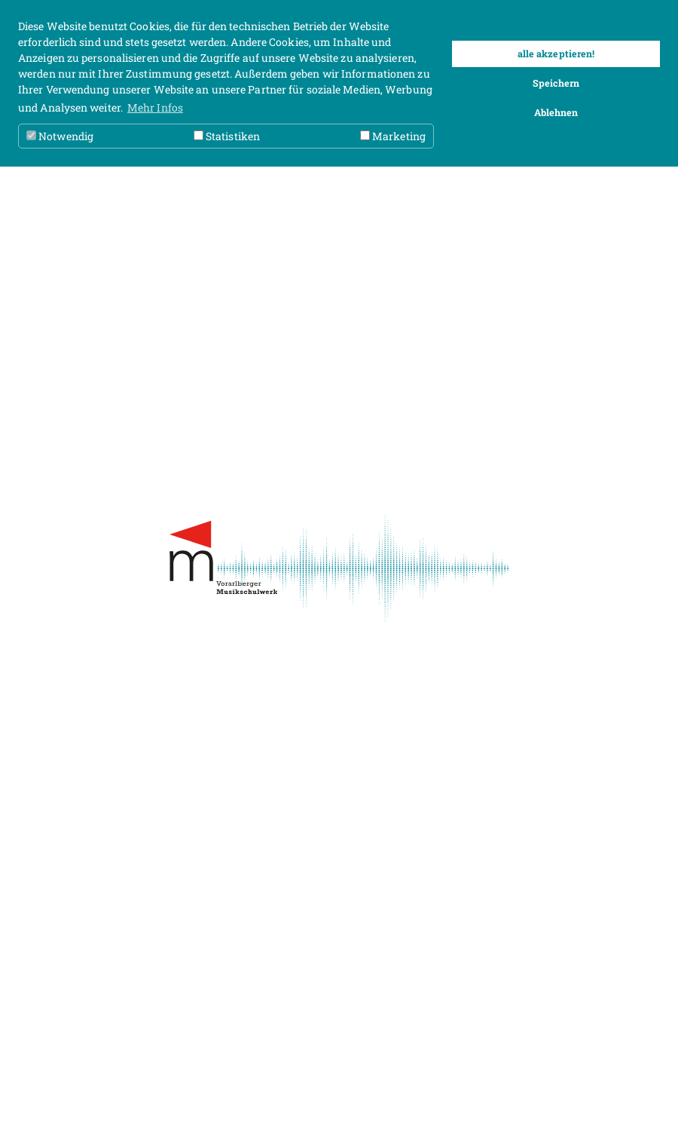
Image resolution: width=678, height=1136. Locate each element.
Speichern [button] (556, 83)
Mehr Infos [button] (155, 107)
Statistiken (227, 136)
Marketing (393, 136)
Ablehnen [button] (556, 112)
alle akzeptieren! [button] (556, 53)
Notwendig (59, 136)
